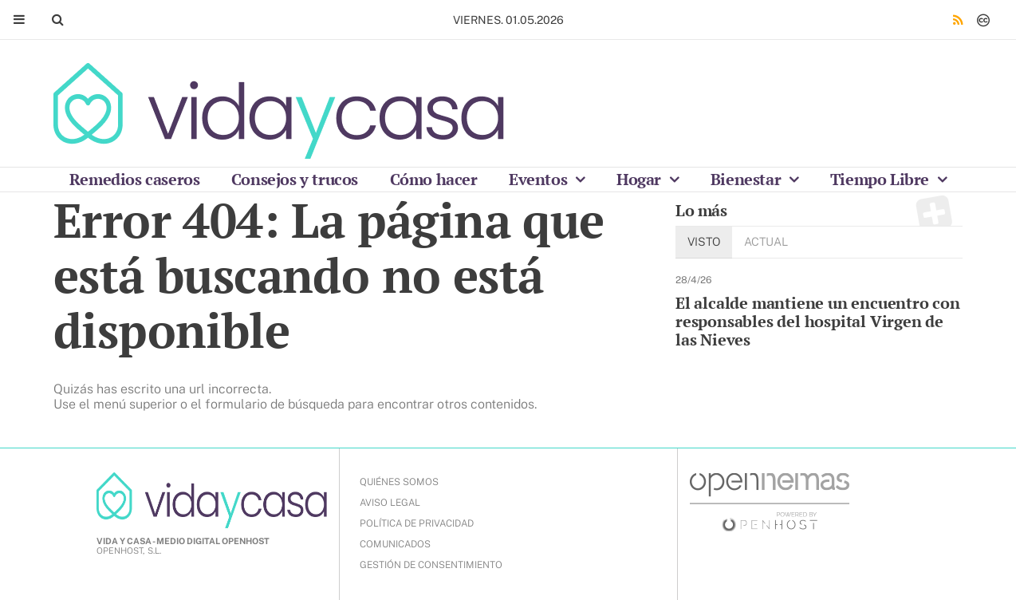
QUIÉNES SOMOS (399, 482)
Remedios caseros (134, 179)
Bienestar (748, 179)
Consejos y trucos (294, 179)
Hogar (640, 179)
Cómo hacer (434, 179)
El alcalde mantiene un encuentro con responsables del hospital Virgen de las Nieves (817, 321)
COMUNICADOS (395, 544)
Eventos (540, 179)
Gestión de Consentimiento (431, 564)
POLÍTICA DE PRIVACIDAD (417, 523)
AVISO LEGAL (390, 502)
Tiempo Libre (881, 179)
